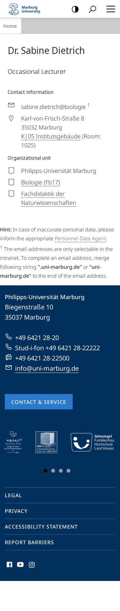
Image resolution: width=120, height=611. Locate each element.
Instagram (32, 566)
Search (90, 9)
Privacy (16, 510)
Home (10, 26)
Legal (13, 495)
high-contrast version (73, 9)
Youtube (20, 566)
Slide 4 (68, 471)
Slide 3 (61, 471)
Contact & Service (38, 402)
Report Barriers (29, 542)
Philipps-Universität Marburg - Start (27, 9)
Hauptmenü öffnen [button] (108, 9)
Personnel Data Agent (80, 238)
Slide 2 (53, 471)
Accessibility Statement (41, 526)
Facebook (9, 566)
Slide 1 (45, 471)
